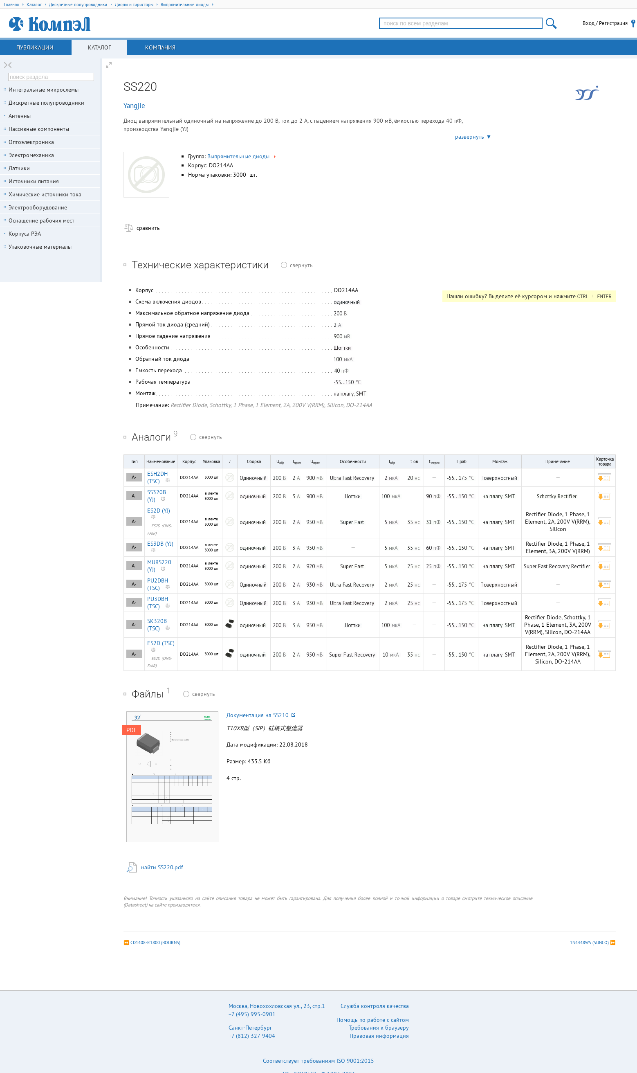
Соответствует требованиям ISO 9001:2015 (318, 1060)
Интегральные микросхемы (44, 89)
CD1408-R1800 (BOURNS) (155, 942)
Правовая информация (379, 1035)
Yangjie (134, 105)
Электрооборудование (38, 207)
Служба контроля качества (375, 1006)
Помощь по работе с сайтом (372, 1020)
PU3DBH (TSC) (157, 602)
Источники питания (34, 181)
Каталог (99, 47)
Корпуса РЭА (25, 233)
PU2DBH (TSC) (157, 584)
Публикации (35, 47)
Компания (160, 47)
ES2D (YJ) (158, 510)
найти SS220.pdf (162, 867)
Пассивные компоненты (39, 129)
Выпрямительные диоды (242, 156)
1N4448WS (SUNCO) (589, 942)
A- (134, 477)
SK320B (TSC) (157, 624)
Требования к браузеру (379, 1027)
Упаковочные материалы (40, 246)
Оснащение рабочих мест (41, 220)
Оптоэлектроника (31, 142)
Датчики (19, 168)
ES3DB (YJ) (160, 543)
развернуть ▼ (473, 136)
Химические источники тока (45, 194)
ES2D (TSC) (161, 643)
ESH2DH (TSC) (157, 477)
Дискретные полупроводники (46, 102)
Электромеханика (31, 155)
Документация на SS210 (261, 715)
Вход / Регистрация (605, 23)
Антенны (20, 115)
